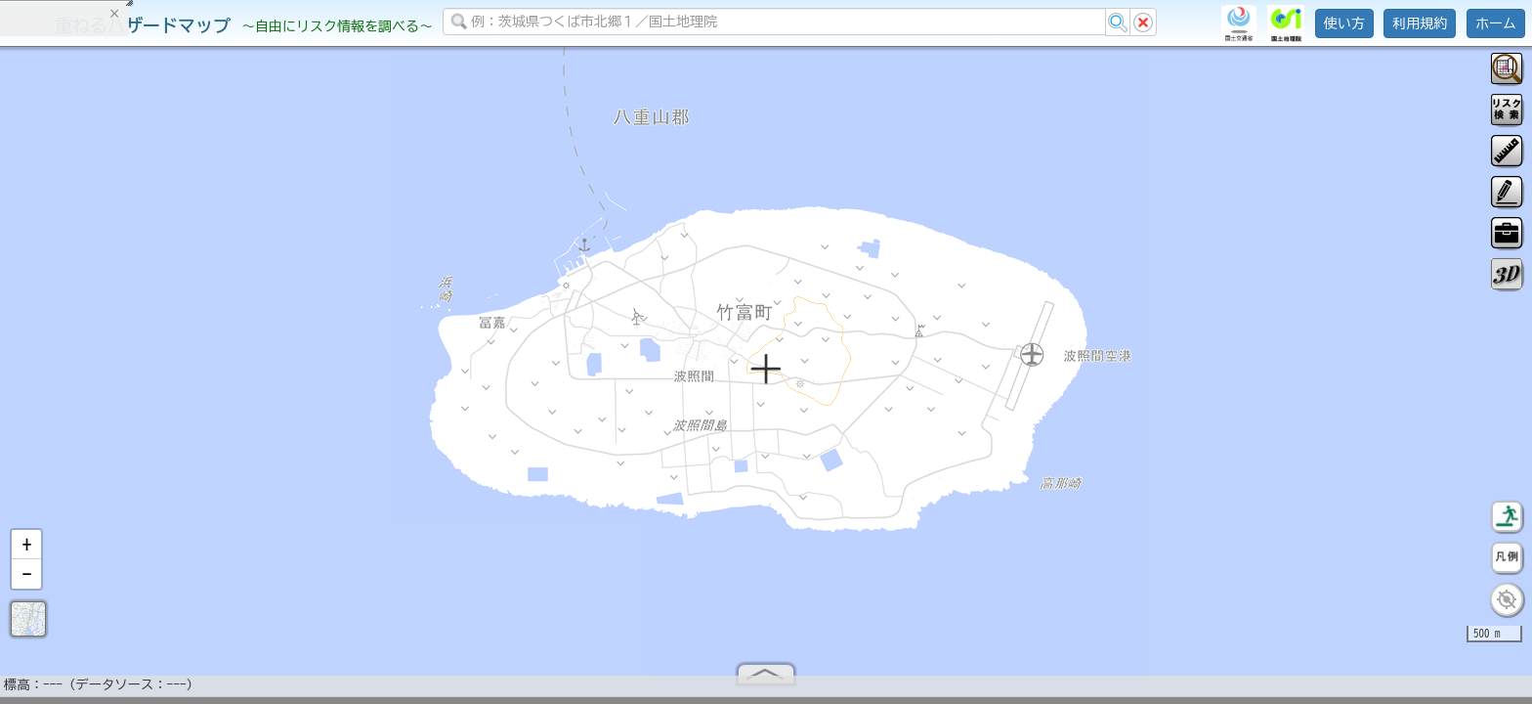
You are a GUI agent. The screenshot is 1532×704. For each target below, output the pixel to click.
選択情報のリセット (206, 385)
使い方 (1344, 23)
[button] (26, 552)
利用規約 (1419, 23)
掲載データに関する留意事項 (107, 332)
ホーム (1495, 23)
